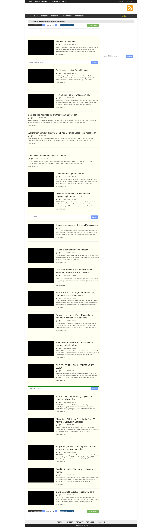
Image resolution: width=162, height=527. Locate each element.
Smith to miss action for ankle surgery (73, 70)
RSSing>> (60, 522)
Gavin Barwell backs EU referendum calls (75, 492)
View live (71, 25)
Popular (79, 522)
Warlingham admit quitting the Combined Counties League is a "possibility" (62, 133)
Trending (101, 522)
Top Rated (90, 522)
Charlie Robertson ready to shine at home (47, 156)
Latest (70, 522)
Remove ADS (93, 25)
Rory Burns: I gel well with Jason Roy (73, 95)
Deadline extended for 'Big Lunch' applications (77, 225)
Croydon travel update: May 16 (70, 174)
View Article (61, 54)
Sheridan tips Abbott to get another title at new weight (52, 115)
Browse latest (63, 25)
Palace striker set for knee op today (72, 250)
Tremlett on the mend (66, 41)
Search (94, 62)
